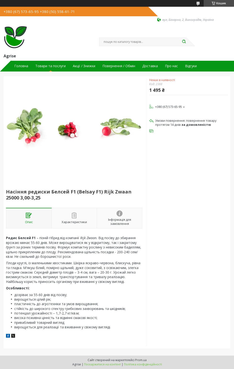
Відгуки (191, 66)
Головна (21, 66)
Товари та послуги (50, 66)
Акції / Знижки (84, 66)
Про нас (171, 66)
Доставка (150, 66)
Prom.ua (141, 360)
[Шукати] (184, 42)
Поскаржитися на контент (102, 364)
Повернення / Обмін (118, 66)
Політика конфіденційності (143, 364)
